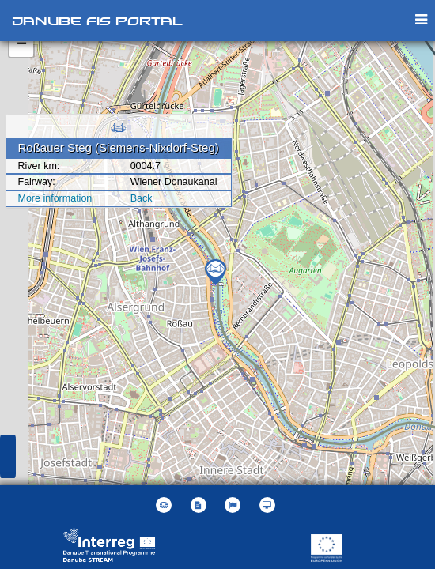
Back (141, 198)
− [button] (22, 45)
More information (55, 198)
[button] (234, 505)
